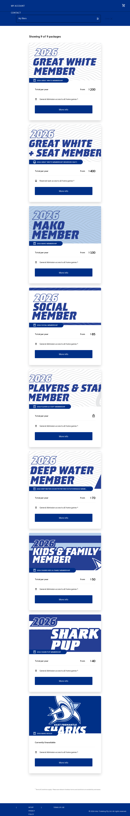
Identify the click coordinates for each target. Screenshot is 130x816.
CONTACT (25, 24)
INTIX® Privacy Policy (32, 810)
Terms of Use (58, 807)
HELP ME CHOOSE (29, 11)
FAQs (22, 4)
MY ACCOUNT (26, 17)
